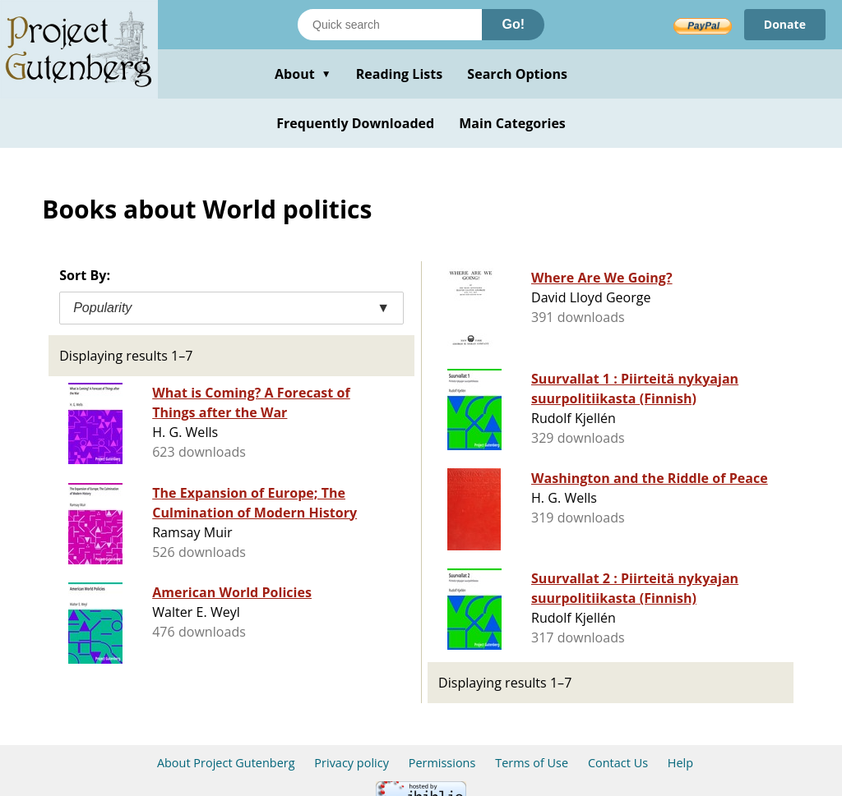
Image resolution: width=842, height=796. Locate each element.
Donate (785, 24)
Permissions (442, 763)
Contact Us (618, 763)
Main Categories (512, 123)
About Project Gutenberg (226, 763)
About (303, 74)
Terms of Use (531, 763)
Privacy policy (351, 763)
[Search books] (390, 24)
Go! (513, 24)
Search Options (517, 74)
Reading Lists (399, 74)
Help (680, 763)
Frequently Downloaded (355, 123)
